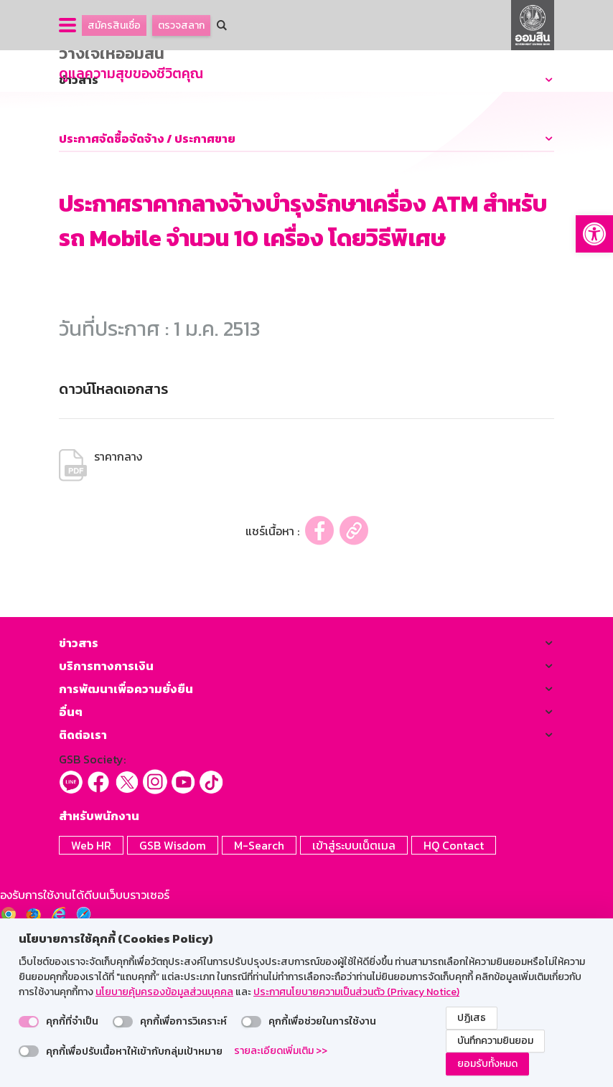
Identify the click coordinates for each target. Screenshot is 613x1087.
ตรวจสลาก (181, 25)
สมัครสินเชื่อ (114, 25)
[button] (594, 234)
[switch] (29, 1021)
